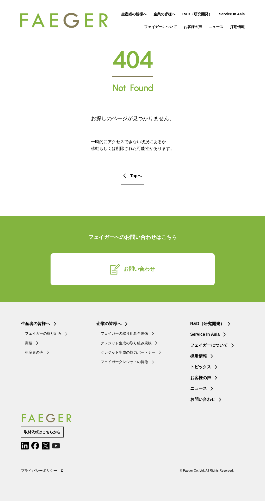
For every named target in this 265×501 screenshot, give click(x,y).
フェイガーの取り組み (43, 333)
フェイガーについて (159, 27)
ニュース (215, 27)
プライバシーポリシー (39, 470)
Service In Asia (231, 14)
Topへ (135, 176)
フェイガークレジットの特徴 (124, 362)
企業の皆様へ (164, 14)
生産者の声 (34, 352)
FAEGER (66, 21)
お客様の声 (192, 27)
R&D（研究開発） (196, 14)
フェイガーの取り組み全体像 (124, 333)
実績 (28, 343)
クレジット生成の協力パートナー (128, 352)
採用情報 (237, 27)
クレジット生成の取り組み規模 (126, 343)
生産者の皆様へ (133, 14)
